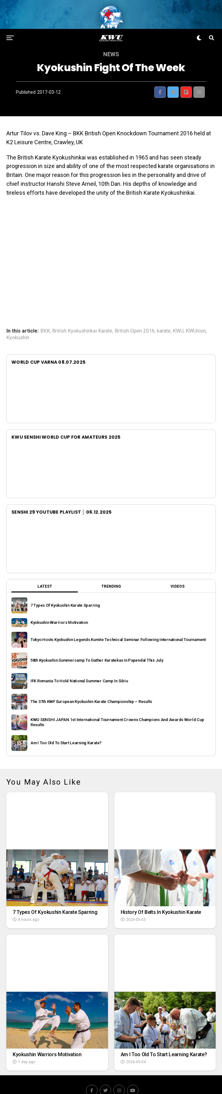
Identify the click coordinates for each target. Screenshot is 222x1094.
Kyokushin (17, 324)
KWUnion (196, 317)
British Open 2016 (135, 317)
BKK (45, 317)
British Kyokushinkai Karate (82, 317)
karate (164, 317)
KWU (178, 317)
